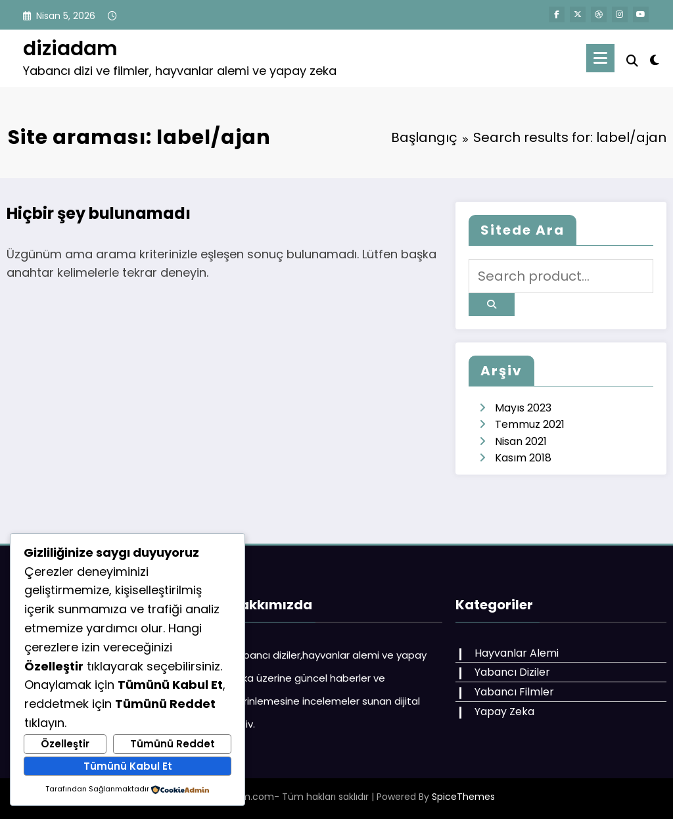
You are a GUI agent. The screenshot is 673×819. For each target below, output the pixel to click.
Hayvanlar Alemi (517, 653)
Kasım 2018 (523, 457)
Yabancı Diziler (512, 672)
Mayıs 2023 (523, 407)
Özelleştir (65, 744)
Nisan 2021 (521, 441)
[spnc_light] (654, 58)
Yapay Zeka (504, 711)
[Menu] (600, 58)
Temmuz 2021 (530, 424)
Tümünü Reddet (172, 744)
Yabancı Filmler (514, 691)
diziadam (70, 48)
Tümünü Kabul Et (127, 766)
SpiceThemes (463, 796)
